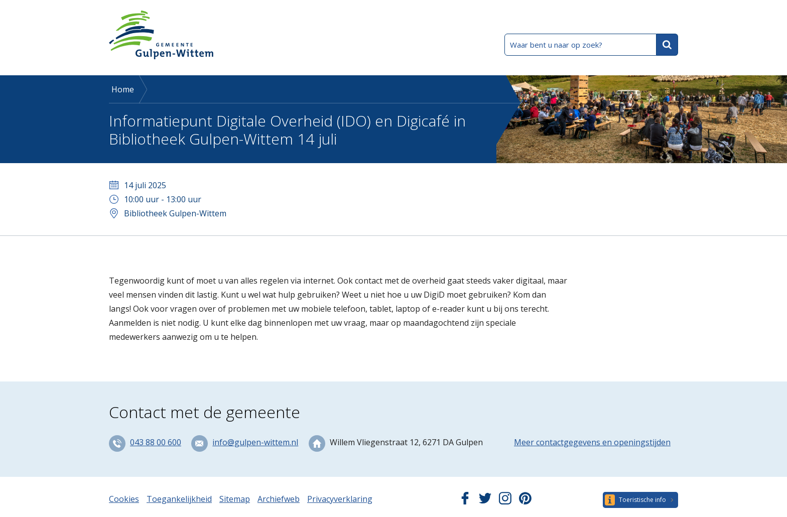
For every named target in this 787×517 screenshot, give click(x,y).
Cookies (124, 498)
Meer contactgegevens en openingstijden (592, 442)
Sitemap (234, 498)
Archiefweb (278, 498)
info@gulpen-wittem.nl (255, 442)
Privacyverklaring (339, 498)
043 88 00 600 (155, 442)
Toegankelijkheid (179, 498)
